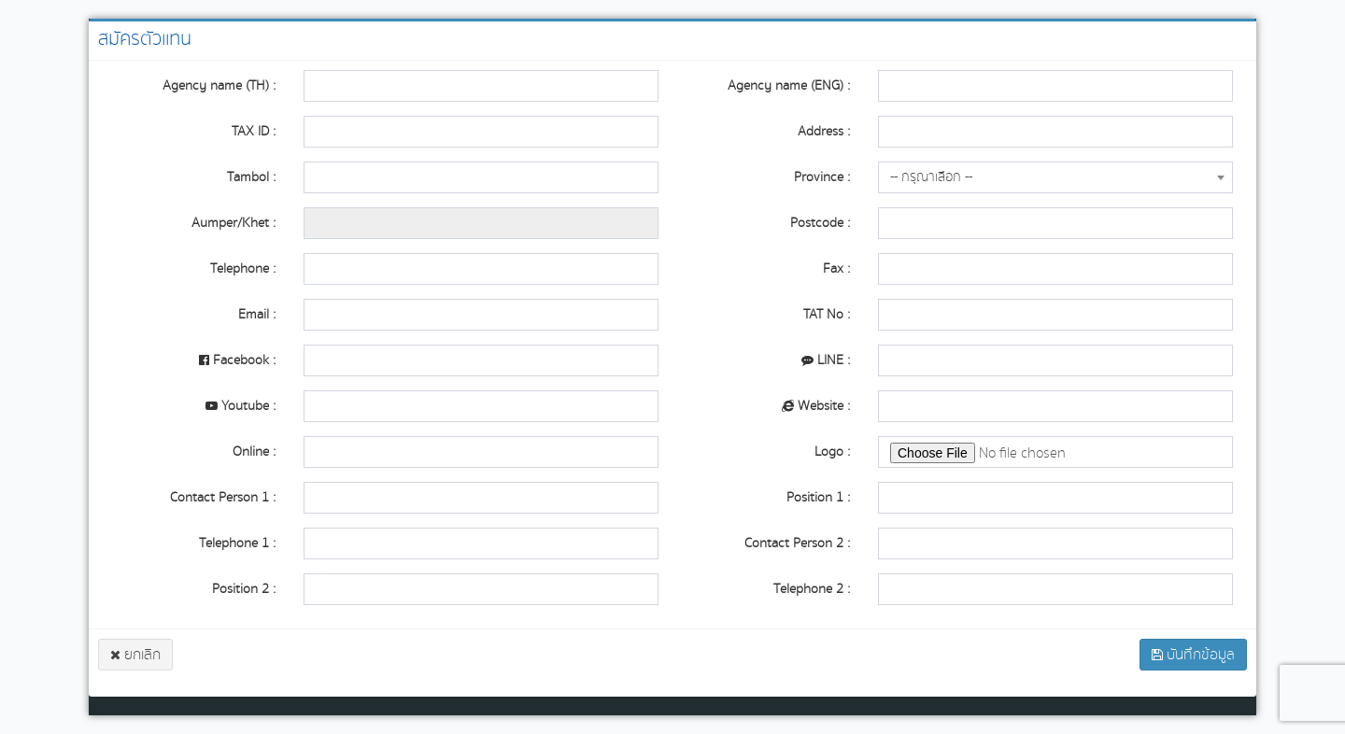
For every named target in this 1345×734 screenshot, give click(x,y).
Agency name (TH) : (219, 85)
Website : (816, 406)
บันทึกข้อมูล (1193, 654)
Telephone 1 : (237, 543)
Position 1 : (818, 497)
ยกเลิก (135, 654)
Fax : (836, 268)
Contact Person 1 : (223, 497)
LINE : (825, 360)
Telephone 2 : (811, 589)
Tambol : (251, 177)
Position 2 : (244, 589)
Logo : (832, 451)
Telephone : (243, 268)
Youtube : (240, 406)
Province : (822, 177)
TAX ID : (254, 131)
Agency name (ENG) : (789, 85)
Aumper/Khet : (233, 223)
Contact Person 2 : (797, 543)
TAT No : (826, 314)
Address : (824, 131)
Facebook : (237, 360)
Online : (254, 451)
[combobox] (1055, 177)
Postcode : (820, 223)
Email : (257, 314)
